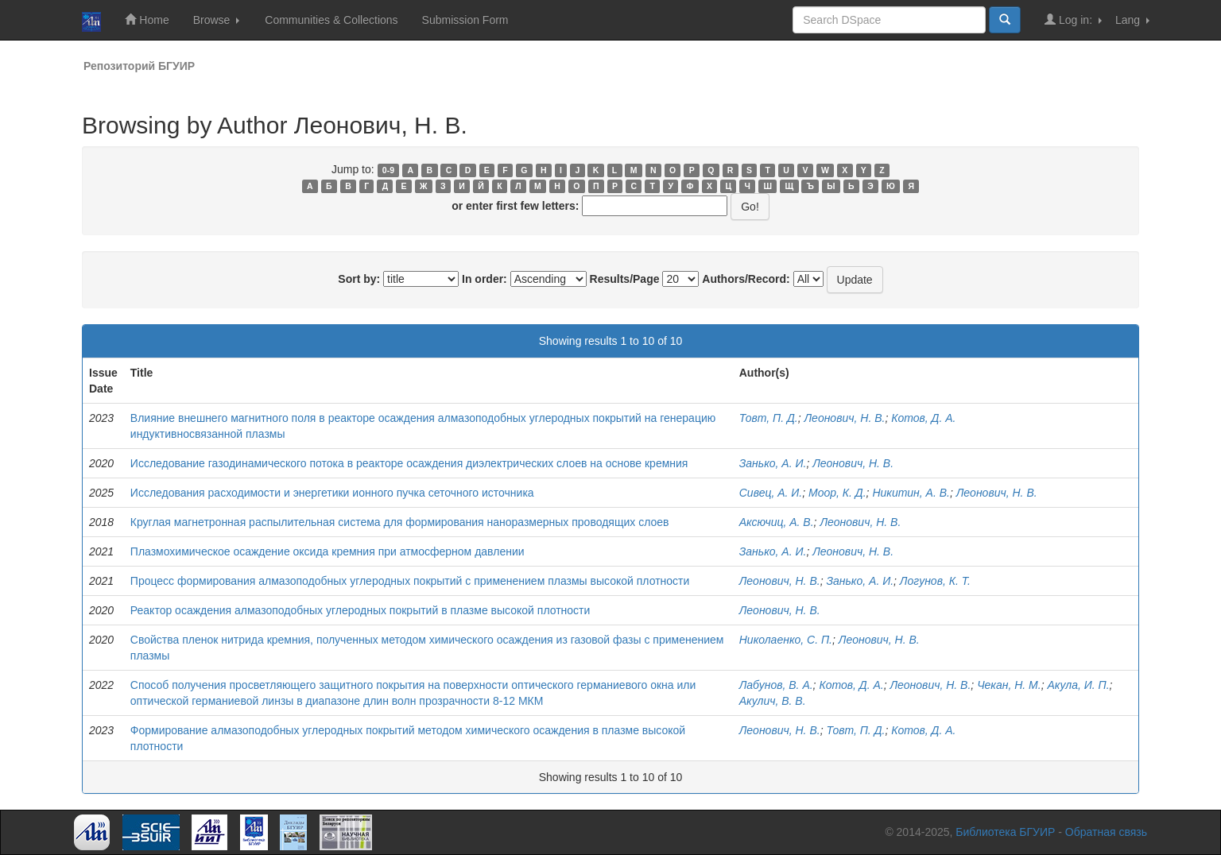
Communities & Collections (331, 20)
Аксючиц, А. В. (776, 522)
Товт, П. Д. (768, 418)
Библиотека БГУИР (1005, 832)
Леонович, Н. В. (845, 418)
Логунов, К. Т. (935, 581)
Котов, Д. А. (923, 418)
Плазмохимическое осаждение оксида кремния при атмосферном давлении (327, 551)
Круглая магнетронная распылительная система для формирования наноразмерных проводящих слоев (399, 522)
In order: (484, 279)
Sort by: (359, 279)
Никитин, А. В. (911, 492)
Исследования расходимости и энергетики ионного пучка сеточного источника (332, 492)
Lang (1132, 20)
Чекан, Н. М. (1009, 685)
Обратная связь (1106, 832)
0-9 (388, 170)
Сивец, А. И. (771, 492)
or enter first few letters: (515, 205)
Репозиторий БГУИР (139, 66)
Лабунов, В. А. (776, 685)
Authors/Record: (745, 279)
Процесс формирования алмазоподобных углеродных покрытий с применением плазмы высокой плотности (410, 581)
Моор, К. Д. (837, 492)
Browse (216, 20)
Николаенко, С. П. (785, 639)
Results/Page (625, 279)
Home (147, 19)
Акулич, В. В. (772, 700)
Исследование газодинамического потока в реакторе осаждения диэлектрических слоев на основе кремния (409, 463)
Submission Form (465, 20)
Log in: (1073, 19)
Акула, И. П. (1078, 685)
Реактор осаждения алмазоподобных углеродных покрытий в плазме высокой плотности (360, 610)
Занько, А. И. (773, 463)
